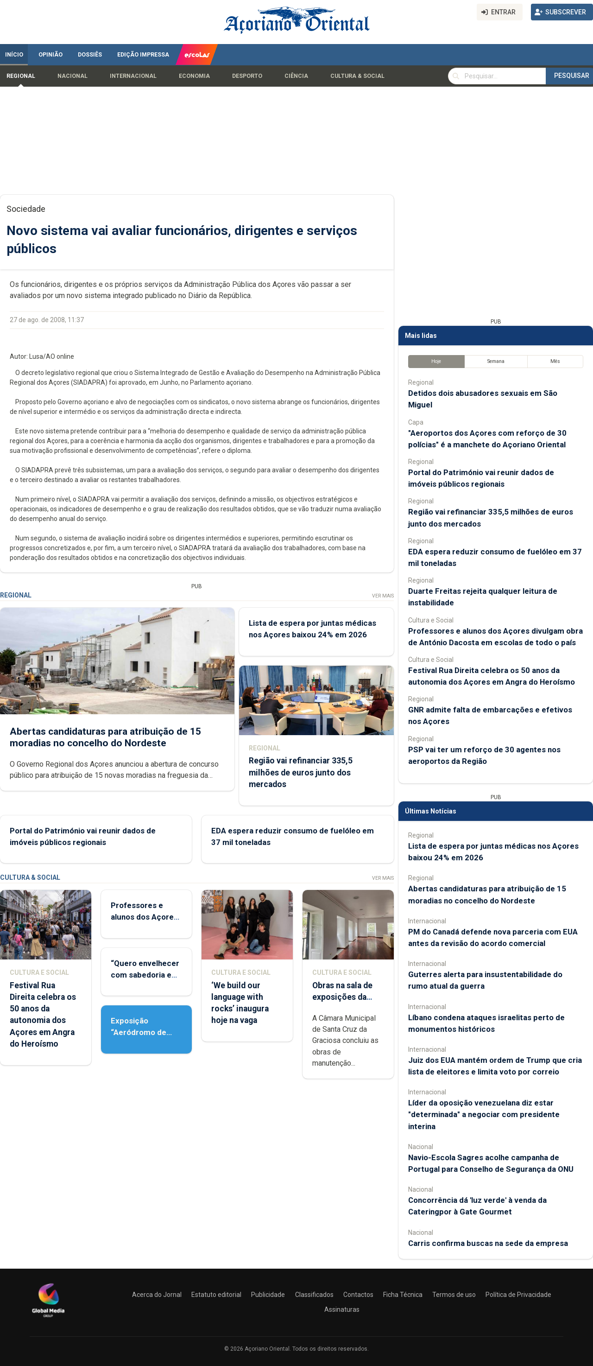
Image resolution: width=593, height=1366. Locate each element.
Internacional (133, 76)
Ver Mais (383, 596)
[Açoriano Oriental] (48, 1318)
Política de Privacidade (518, 1294)
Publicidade (268, 1294)
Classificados (314, 1294)
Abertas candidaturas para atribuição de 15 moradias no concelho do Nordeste (105, 736)
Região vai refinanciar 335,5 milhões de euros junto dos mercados (301, 772)
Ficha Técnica (403, 1294)
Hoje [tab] (436, 361)
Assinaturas (342, 1309)
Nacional (72, 76)
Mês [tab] (555, 361)
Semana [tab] (496, 361)
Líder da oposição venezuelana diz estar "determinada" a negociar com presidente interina (484, 1114)
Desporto (247, 76)
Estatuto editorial (216, 1294)
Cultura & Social (357, 76)
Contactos (358, 1294)
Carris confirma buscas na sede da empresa (488, 1243)
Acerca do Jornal (157, 1294)
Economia (194, 76)
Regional (20, 76)
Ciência (296, 76)
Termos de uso (454, 1294)
